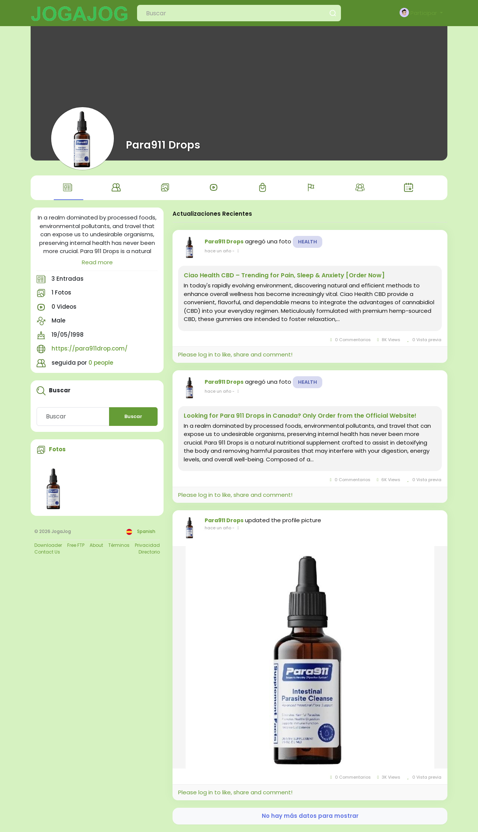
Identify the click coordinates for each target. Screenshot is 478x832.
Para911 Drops (163, 144)
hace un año (218, 251)
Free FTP (75, 545)
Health (307, 241)
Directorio (149, 552)
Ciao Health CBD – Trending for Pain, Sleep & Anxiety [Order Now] (284, 275)
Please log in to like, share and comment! (235, 354)
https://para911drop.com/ (90, 348)
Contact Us (47, 552)
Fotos (57, 449)
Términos (119, 545)
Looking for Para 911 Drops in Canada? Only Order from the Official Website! (300, 416)
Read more (97, 262)
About (96, 545)
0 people (101, 363)
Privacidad (147, 545)
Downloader (48, 545)
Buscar (133, 416)
